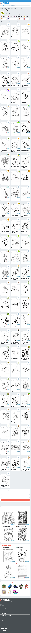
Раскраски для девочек (4, 625)
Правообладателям (3, 613)
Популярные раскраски (6, 545)
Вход (24, 0)
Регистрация (28, 0)
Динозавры (3, 16)
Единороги (2, 623)
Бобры (20, 19)
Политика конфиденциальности (6, 617)
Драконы (10, 16)
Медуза (26, 19)
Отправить (15, 499)
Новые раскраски (5, 508)
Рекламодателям (3, 611)
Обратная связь (3, 610)
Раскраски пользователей (7, 582)
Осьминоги (3, 19)
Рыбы (26, 16)
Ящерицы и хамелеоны (12, 19)
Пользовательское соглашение (5, 615)
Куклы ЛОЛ (2, 622)
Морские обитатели (18, 16)
